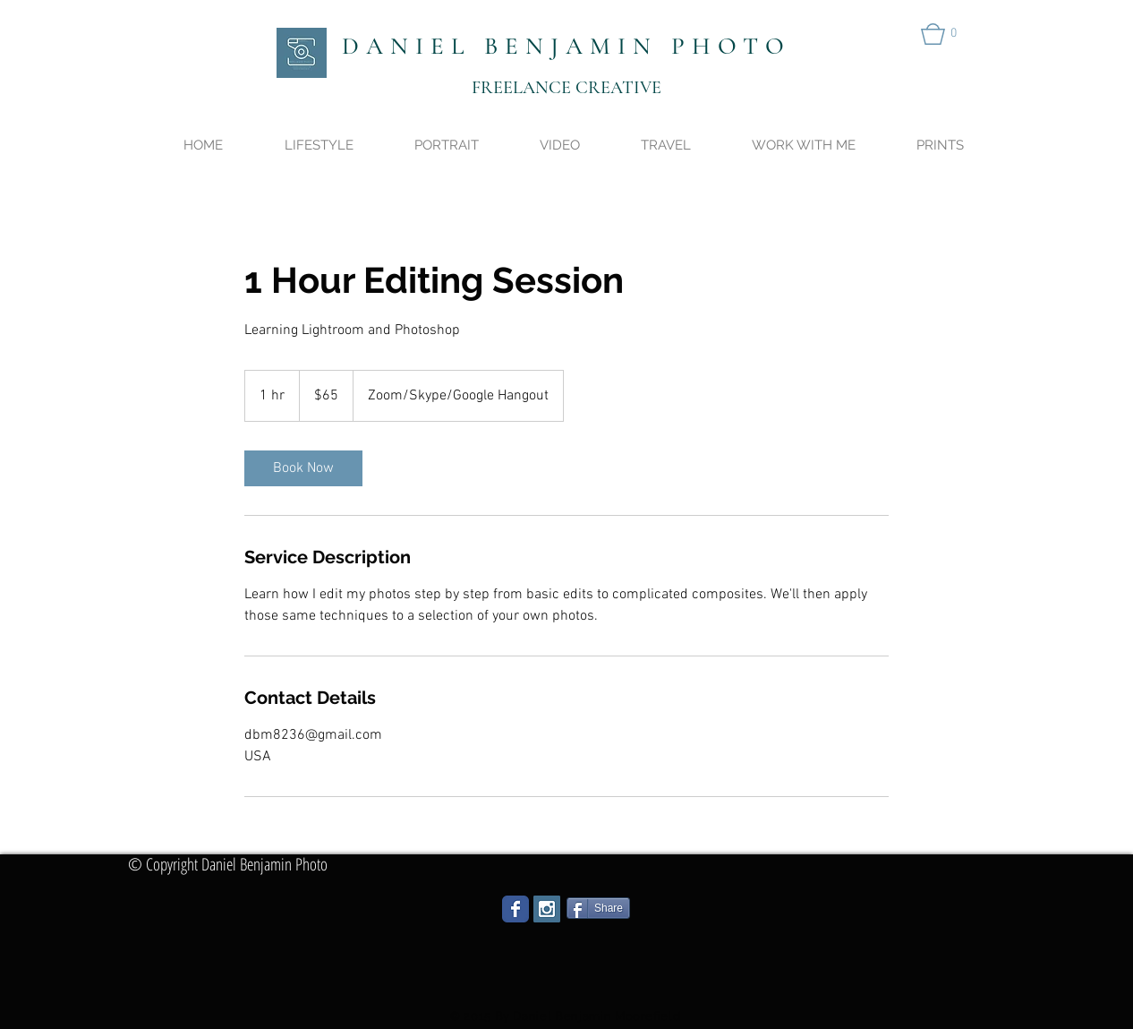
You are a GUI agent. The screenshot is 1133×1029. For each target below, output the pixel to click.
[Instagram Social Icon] (546, 909)
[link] (303, 468)
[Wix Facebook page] (515, 909)
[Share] (598, 908)
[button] (944, 34)
